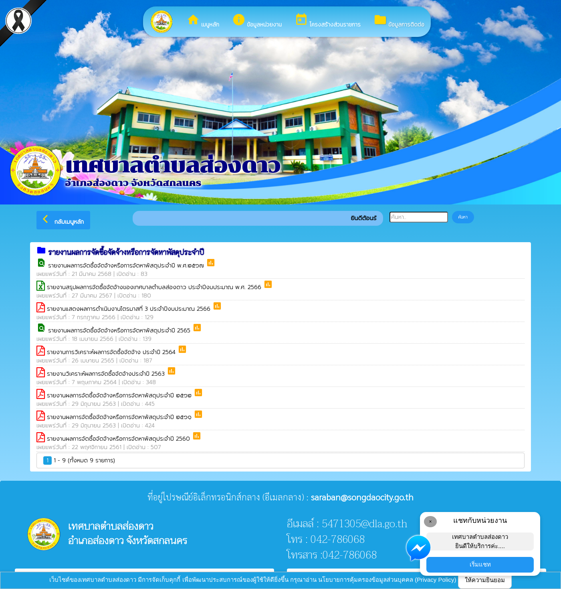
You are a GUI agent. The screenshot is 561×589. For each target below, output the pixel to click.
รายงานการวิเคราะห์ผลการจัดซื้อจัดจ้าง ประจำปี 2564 (112, 352)
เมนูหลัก (202, 21)
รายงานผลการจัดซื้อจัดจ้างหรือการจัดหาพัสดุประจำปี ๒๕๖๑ (120, 417)
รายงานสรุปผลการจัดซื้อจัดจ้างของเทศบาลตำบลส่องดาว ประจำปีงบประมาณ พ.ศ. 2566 (155, 287)
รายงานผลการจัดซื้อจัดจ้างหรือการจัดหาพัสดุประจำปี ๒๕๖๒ (120, 395)
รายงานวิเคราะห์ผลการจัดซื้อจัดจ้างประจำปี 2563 (107, 374)
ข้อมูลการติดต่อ (398, 21)
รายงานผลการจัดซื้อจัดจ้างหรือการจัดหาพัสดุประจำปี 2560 (119, 439)
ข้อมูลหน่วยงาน (257, 21)
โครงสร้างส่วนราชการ (328, 21)
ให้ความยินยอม (485, 580)
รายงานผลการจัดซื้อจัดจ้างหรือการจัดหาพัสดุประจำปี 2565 (120, 330)
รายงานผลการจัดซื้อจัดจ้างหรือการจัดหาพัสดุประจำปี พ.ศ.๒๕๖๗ (127, 265)
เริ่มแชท (480, 564)
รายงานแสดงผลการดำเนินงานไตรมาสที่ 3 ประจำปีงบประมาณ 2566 (129, 309)
